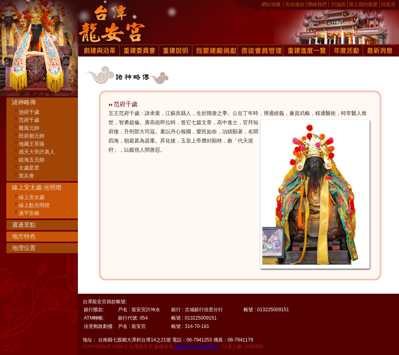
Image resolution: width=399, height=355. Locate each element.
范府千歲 (29, 120)
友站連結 (294, 4)
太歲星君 (29, 168)
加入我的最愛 (363, 4)
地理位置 (24, 248)
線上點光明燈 (34, 205)
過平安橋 (29, 213)
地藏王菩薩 (32, 144)
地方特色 (24, 236)
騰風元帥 (29, 128)
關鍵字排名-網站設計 (196, 346)
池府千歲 (29, 112)
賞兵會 (26, 176)
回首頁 (388, 4)
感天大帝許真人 (37, 152)
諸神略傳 (24, 102)
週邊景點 (24, 225)
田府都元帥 (32, 136)
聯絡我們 (317, 4)
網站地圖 (271, 4)
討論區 (338, 4)
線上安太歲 (32, 197)
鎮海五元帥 (32, 160)
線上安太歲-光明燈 (37, 187)
